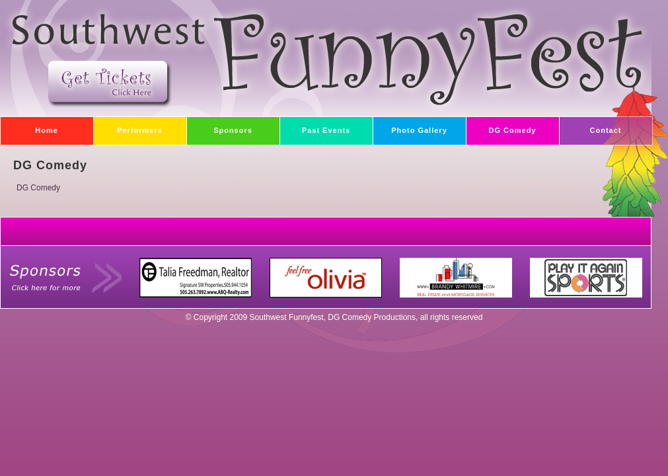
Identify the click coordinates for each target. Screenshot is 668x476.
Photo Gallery (410, 127)
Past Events (314, 127)
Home (29, 127)
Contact (590, 127)
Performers (128, 127)
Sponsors (219, 127)
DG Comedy (501, 127)
